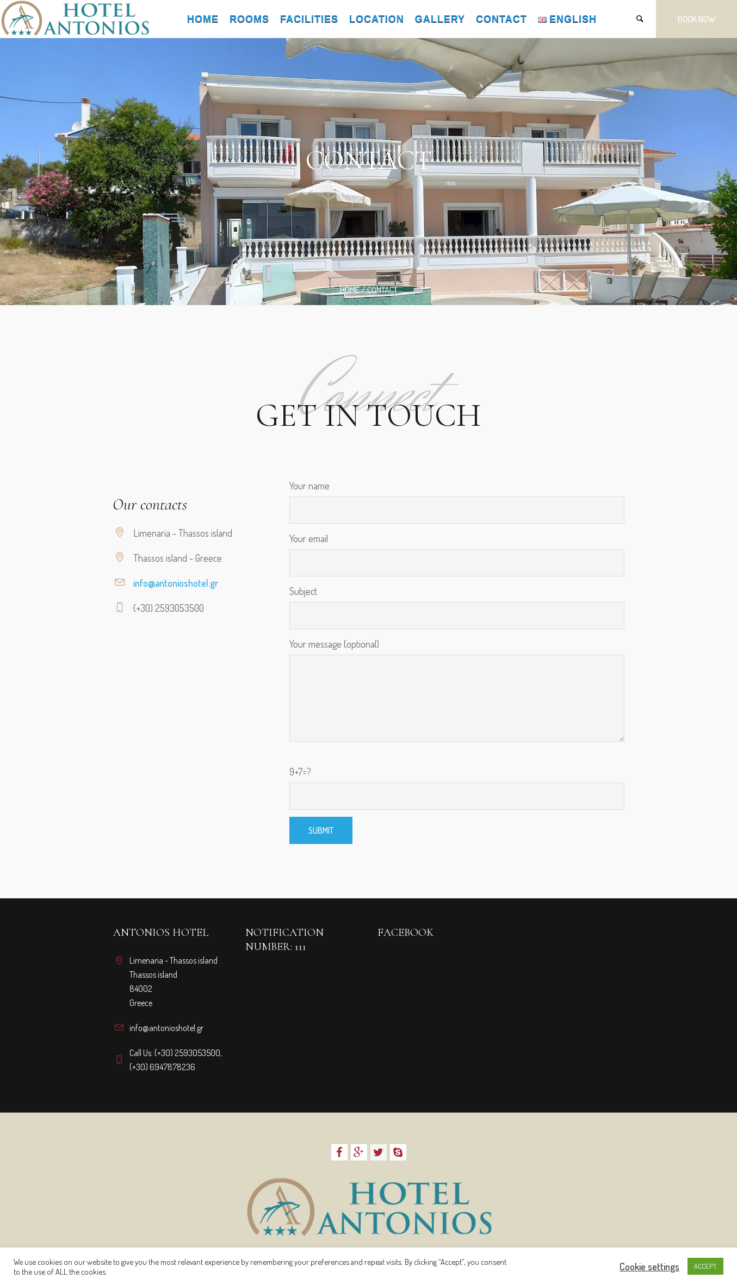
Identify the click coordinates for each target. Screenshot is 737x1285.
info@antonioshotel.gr (175, 583)
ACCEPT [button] (705, 1266)
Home (350, 289)
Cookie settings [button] (649, 1266)
